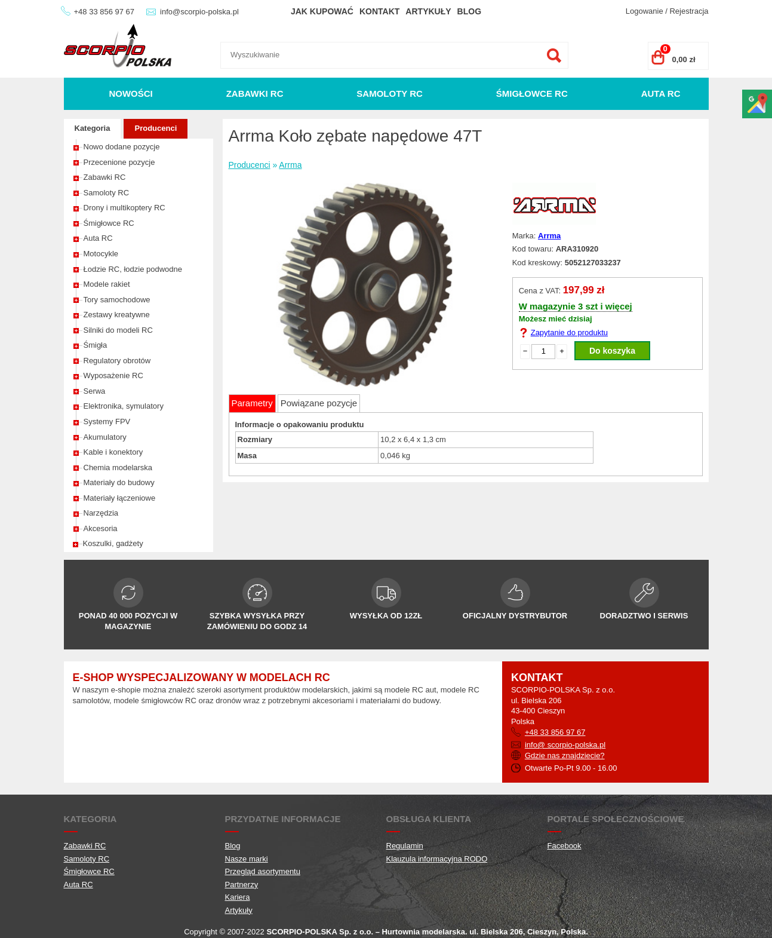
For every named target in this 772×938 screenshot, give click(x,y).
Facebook (565, 845)
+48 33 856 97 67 (104, 11)
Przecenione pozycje (119, 162)
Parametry (252, 403)
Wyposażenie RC (113, 375)
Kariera (237, 897)
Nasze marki (246, 858)
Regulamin (404, 845)
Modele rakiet (107, 284)
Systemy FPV (107, 421)
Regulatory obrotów (117, 360)
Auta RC (661, 93)
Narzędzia (101, 512)
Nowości (130, 93)
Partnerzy (242, 884)
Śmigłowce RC (532, 93)
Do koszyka (612, 350)
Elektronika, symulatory (124, 405)
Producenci (155, 128)
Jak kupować (322, 11)
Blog (469, 11)
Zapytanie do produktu (569, 332)
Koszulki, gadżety (113, 543)
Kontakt (379, 11)
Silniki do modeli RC (118, 330)
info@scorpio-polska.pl (199, 11)
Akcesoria (101, 528)
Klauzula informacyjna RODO (437, 858)
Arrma (290, 165)
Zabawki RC (255, 93)
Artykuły (428, 11)
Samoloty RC (389, 93)
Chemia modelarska (118, 467)
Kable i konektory (113, 451)
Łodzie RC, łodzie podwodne (133, 269)
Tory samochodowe (117, 299)
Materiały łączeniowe (120, 497)
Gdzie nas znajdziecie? (565, 755)
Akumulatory (105, 437)
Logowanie (644, 11)
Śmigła (95, 345)
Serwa (95, 391)
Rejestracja (688, 11)
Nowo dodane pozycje (122, 146)
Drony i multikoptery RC (124, 207)
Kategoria (92, 128)
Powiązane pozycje (319, 403)
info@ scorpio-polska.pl (565, 744)
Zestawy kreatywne (117, 314)
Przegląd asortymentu (262, 871)
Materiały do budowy (119, 482)
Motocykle (101, 253)
